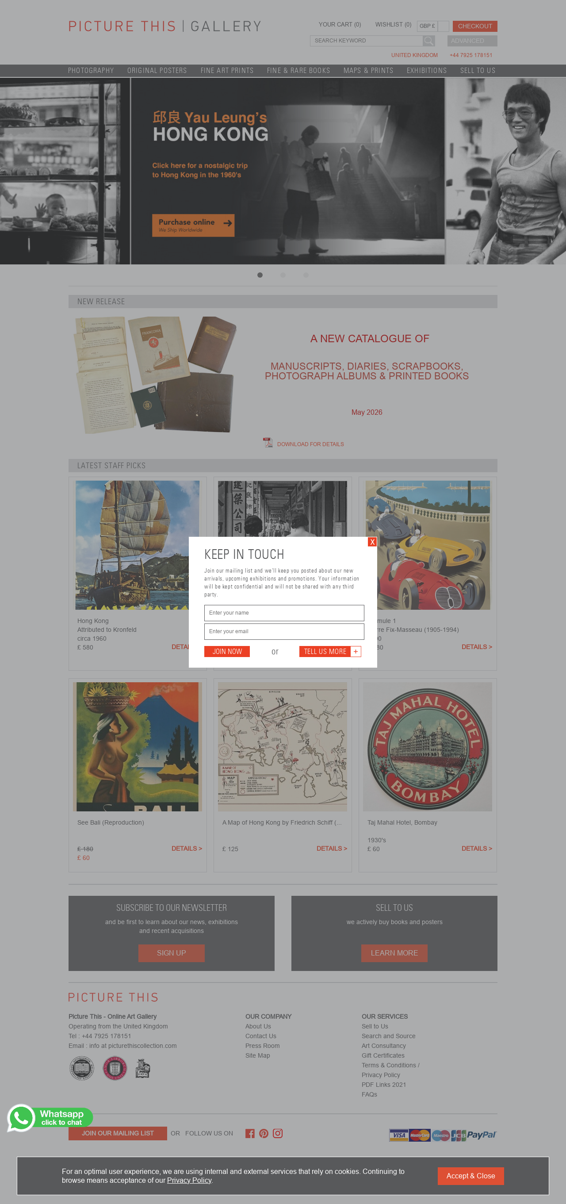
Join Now (227, 651)
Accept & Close (471, 1176)
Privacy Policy (189, 1180)
